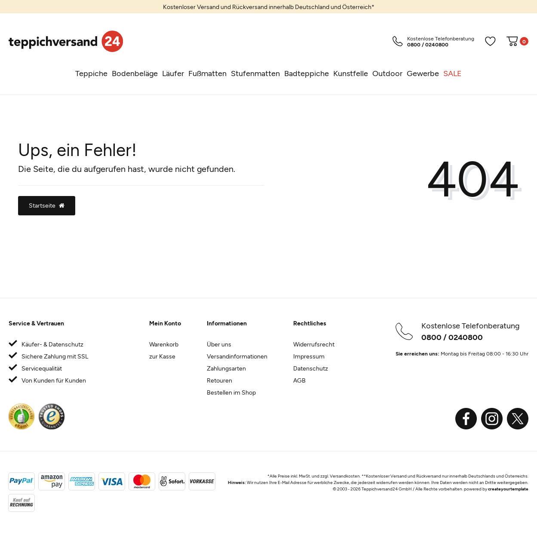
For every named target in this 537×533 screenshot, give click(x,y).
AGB (299, 380)
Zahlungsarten (226, 368)
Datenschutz (310, 368)
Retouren (219, 380)
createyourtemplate (508, 488)
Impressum (309, 356)
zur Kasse (162, 356)
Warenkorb (163, 344)
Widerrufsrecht (313, 344)
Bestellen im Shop (231, 392)
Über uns (219, 344)
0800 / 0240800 (452, 337)
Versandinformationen (237, 356)
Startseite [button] (46, 205)
